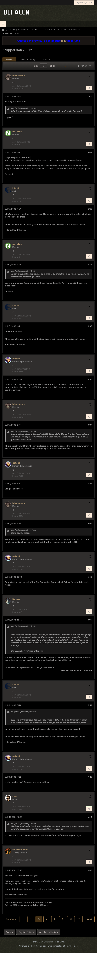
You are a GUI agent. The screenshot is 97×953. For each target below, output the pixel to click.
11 (79, 919)
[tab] (9, 59)
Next (89, 919)
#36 (90, 379)
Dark (9, 932)
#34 (90, 264)
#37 (90, 425)
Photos (46, 59)
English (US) (26, 932)
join (63, 41)
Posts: (15, 88)
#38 (90, 483)
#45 (90, 870)
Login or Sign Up (84, 2)
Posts (9, 59)
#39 (90, 523)
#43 (90, 777)
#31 (90, 96)
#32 (90, 152)
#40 (90, 577)
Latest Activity (27, 59)
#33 (90, 209)
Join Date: (17, 86)
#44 (89, 817)
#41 (90, 620)
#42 (90, 705)
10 (71, 919)
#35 (90, 326)
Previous (10, 919)
